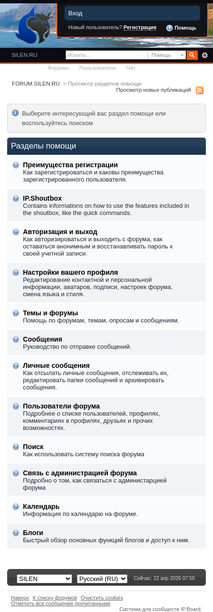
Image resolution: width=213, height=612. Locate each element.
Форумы (58, 67)
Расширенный (205, 55)
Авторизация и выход (60, 232)
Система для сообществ (149, 609)
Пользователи (97, 67)
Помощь (181, 28)
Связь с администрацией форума (80, 473)
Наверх (20, 598)
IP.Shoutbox (42, 198)
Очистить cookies (102, 598)
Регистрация (140, 27)
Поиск (33, 447)
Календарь (41, 506)
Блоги (33, 533)
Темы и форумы (50, 313)
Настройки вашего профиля (70, 272)
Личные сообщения (56, 365)
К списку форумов (55, 598)
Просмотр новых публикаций (153, 89)
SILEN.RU (24, 55)
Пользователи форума (61, 406)
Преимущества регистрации (70, 165)
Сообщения (42, 339)
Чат (131, 67)
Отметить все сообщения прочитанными (60, 603)
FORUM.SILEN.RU (36, 83)
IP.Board (191, 609)
